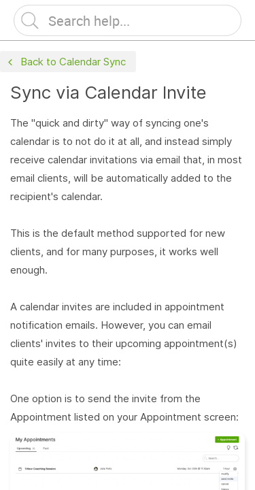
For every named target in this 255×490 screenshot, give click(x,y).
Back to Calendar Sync (65, 62)
